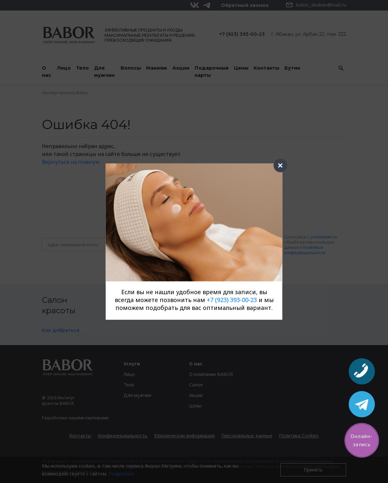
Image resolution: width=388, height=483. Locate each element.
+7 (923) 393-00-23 (232, 300)
